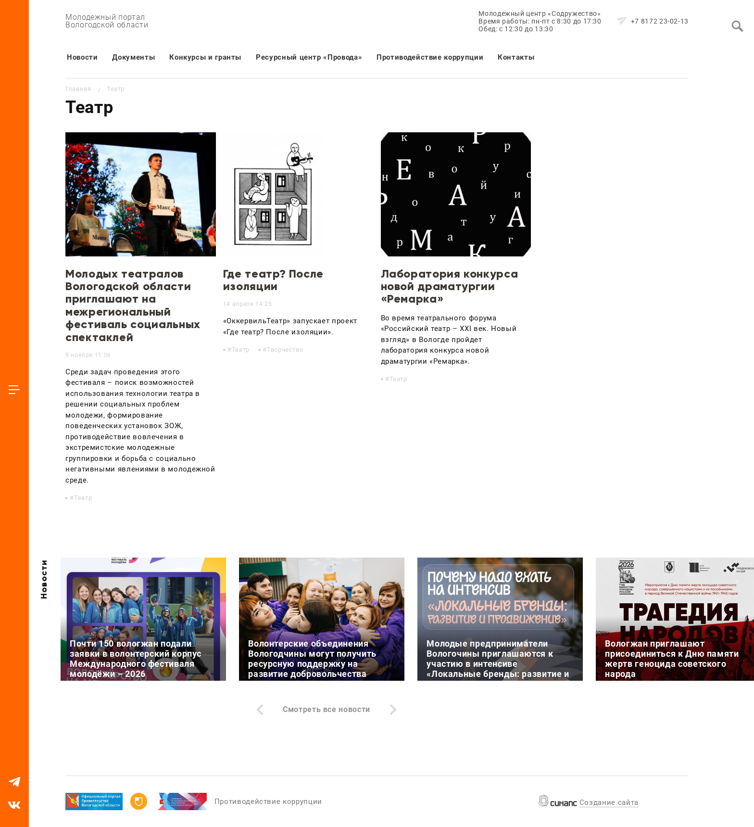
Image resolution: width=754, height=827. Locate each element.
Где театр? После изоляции (273, 280)
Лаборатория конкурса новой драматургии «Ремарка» (449, 286)
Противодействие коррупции (430, 57)
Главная (78, 88)
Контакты (516, 57)
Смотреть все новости (326, 709)
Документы (133, 57)
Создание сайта (609, 802)
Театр (83, 497)
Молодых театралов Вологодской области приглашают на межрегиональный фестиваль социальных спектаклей (133, 305)
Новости (82, 57)
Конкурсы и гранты (205, 57)
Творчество (285, 349)
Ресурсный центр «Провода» (309, 57)
